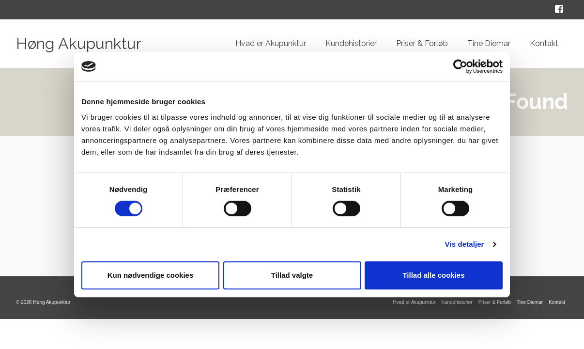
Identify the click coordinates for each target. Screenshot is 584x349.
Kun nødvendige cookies (151, 275)
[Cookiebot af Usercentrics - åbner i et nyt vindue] (460, 66)
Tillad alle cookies (433, 275)
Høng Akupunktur (78, 43)
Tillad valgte (292, 275)
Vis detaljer (464, 244)
